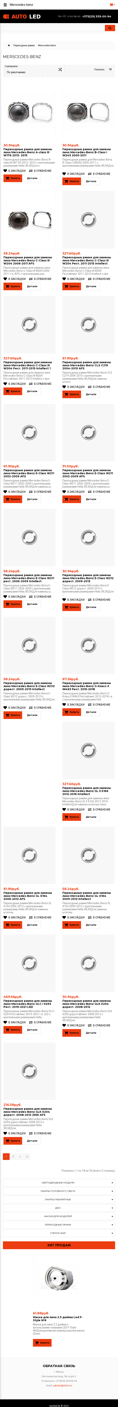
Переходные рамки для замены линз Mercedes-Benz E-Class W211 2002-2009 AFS (28, 469)
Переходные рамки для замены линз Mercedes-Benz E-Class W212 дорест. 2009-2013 (88, 574)
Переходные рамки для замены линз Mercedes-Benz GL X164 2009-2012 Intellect (87, 891)
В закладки (14, 167)
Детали (32, 175)
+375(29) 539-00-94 (96, 16)
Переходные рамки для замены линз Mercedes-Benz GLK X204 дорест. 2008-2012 (87, 999)
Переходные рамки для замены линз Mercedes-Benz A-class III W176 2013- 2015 (27, 149)
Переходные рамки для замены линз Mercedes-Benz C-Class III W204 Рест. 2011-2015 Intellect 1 (27, 361)
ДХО (58, 1202)
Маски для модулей (58, 1211)
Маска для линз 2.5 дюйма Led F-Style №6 (58, 1313)
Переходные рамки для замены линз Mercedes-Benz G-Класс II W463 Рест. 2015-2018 (87, 682)
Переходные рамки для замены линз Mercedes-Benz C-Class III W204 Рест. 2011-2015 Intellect (87, 257)
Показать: (99, 69)
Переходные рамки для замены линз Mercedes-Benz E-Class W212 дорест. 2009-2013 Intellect (29, 682)
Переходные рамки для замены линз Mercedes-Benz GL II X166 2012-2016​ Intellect (87, 786)
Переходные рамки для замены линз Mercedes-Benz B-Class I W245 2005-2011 (87, 149)
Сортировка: (11, 69)
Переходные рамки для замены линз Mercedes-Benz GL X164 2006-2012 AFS (27, 891)
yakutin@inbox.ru (62, 1380)
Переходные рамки (24, 45)
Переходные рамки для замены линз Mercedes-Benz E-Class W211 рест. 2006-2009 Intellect (28, 574)
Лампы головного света (58, 1186)
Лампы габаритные (58, 1194)
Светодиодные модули (58, 1177)
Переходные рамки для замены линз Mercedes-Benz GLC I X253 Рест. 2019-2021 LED (27, 999)
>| (27, 1151)
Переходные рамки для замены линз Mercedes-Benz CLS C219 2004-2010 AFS (87, 361)
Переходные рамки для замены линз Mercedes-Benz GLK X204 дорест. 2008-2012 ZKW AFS (27, 1107)
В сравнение (40, 167)
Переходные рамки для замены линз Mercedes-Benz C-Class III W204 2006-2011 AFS (27, 257)
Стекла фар (58, 1228)
